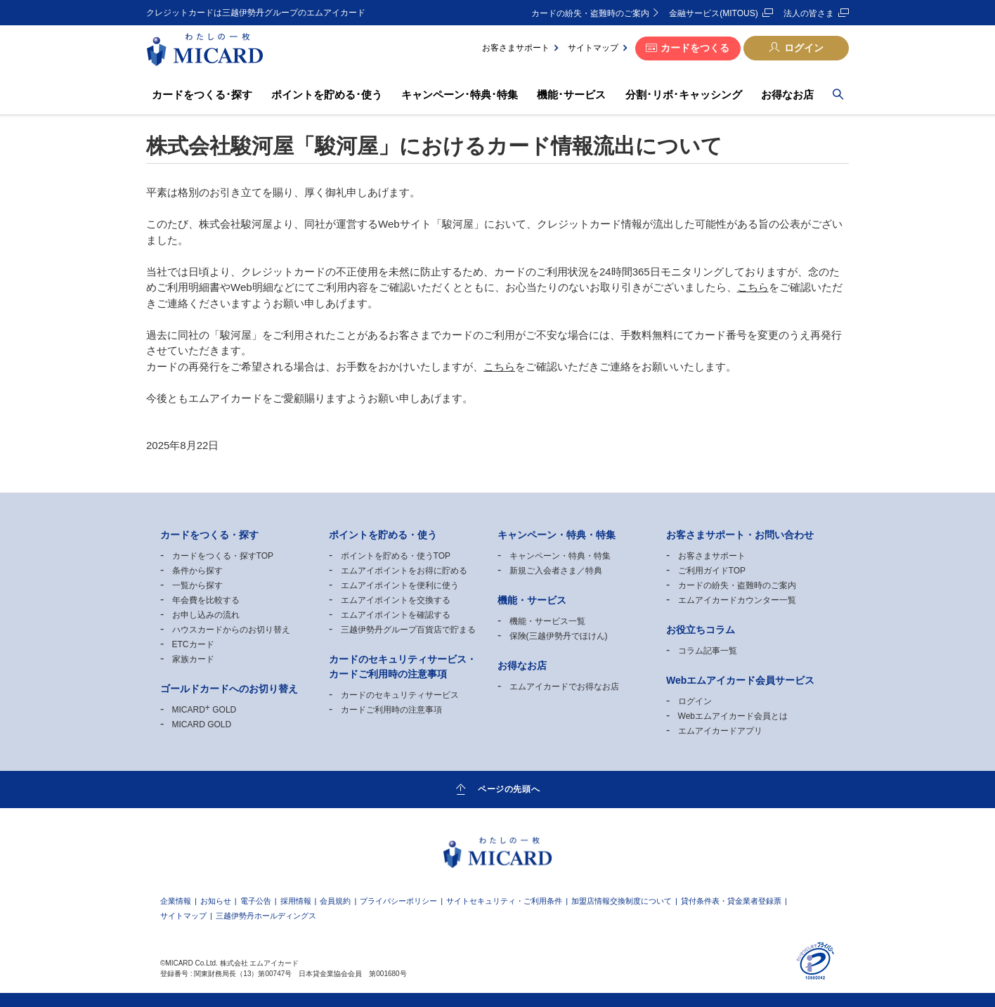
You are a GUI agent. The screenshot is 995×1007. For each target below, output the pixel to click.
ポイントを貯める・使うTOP (395, 556)
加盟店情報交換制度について (621, 901)
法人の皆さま (808, 13)
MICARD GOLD (204, 710)
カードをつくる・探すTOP (222, 556)
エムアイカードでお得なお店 (564, 686)
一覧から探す (197, 585)
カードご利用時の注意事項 (391, 710)
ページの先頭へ (509, 788)
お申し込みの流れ (206, 615)
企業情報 (175, 901)
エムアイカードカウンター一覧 (737, 600)
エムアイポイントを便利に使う (400, 585)
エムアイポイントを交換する (395, 600)
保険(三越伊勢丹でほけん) (558, 636)
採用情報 (295, 901)
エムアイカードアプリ (720, 731)
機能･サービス (571, 94)
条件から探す (197, 571)
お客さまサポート (515, 48)
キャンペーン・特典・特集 (560, 556)
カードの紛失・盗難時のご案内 (590, 13)
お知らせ (215, 901)
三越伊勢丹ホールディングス (266, 916)
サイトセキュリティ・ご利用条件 (504, 901)
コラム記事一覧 (707, 651)
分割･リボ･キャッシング (683, 94)
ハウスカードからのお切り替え (231, 630)
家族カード (193, 659)
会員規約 (335, 901)
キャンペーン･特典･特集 (459, 94)
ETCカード (193, 644)
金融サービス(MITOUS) (713, 13)
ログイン (804, 47)
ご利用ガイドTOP (712, 571)
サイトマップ (593, 48)
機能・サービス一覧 (547, 621)
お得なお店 (787, 94)
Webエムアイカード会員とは (733, 716)
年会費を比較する (206, 600)
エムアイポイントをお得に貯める (404, 571)
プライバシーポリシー (398, 901)
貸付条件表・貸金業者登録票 (731, 901)
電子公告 (255, 901)
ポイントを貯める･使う (326, 94)
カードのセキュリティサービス (400, 695)
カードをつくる (695, 47)
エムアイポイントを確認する (395, 615)
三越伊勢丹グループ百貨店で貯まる (408, 630)
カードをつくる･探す (202, 94)
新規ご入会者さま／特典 (555, 571)
